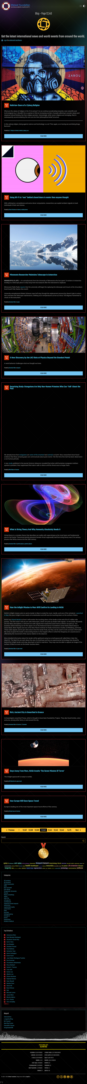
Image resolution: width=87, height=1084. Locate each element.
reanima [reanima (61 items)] (24, 868)
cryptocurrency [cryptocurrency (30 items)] (77, 863)
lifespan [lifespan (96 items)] (80, 866)
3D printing (7, 880)
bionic (6, 917)
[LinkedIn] (64, 1076)
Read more (43, 136)
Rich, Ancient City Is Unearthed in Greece (27, 712)
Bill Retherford (12, 781)
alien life (6, 898)
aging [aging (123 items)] (5, 863)
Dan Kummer (10, 960)
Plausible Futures (9, 1025)
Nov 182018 (6, 105)
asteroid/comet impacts (11, 903)
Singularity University (10, 891)
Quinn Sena (10, 942)
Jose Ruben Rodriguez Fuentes (16, 958)
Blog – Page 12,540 (43, 13)
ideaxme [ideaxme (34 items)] (44, 866)
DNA (5, 886)
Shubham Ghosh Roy (13, 939)
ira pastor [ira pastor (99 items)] (65, 866)
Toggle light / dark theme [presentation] (84, 6)
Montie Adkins (11, 997)
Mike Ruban (11, 470)
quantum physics (28, 544)
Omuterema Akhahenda (14, 962)
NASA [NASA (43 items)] (12, 868)
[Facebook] (58, 1076)
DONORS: (38, 1060)
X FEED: (33, 1058)
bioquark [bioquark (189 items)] (39, 863)
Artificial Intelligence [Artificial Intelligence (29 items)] (25, 863)
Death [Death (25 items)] (83, 863)
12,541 (50, 830)
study (11, 463)
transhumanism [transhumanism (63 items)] (72, 868)
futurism (17, 470)
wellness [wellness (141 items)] (80, 868)
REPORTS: (47, 1063)
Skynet (6, 893)
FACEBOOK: (32, 1053)
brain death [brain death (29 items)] (69, 863)
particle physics (20, 544)
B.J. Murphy (11, 131)
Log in (5, 40)
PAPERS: (46, 1068)
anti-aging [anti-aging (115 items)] (17, 863)
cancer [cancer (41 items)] (72, 863)
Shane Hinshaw (12, 210)
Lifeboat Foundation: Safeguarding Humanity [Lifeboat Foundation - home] (39, 6)
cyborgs (25, 131)
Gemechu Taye (11, 951)
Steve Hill (9, 985)
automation (7, 909)
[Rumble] (71, 1076)
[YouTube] (68, 1076)
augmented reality (9, 907)
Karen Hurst (10, 955)
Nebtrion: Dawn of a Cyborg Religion (25, 105)
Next (77, 830)
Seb (8, 990)
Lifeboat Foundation (12, 1077)
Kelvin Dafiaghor (11, 953)
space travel (19, 649)
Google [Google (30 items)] (24, 866)
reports (22, 287)
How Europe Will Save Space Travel (24, 801)
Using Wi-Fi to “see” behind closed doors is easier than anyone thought (39, 197)
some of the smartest (37, 455)
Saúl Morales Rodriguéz (14, 937)
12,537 (25, 830)
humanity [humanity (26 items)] (40, 866)
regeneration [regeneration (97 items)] (38, 868)
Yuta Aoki (9, 969)
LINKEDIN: (33, 1055)
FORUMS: (39, 1071)
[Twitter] (61, 1076)
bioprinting (7, 919)
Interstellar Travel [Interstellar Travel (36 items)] (57, 866)
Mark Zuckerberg (9, 895)
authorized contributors (15, 40)
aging (5, 896)
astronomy (7, 905)
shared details (16, 619)
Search (83, 841)
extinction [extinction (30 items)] (13, 866)
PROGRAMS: (47, 1065)
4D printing (7, 882)
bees (5, 910)
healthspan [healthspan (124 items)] (34, 866)
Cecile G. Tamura (12, 967)
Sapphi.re (28, 1077)
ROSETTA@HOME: (32, 1068)
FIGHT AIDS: (34, 1063)
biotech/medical (19, 131)
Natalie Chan (10, 983)
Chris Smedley (11, 1002)
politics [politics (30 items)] (20, 868)
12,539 (37, 830)
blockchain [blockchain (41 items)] (64, 863)
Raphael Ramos (11, 979)
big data (6, 912)
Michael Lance (12, 811)
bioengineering (8, 914)
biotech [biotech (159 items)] (46, 863)
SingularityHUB (8, 1027)
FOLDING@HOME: (33, 1065)
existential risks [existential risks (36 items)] (7, 866)
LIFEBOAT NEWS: (48, 1053)
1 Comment (24, 724)
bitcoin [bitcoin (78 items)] (59, 863)
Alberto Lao (10, 974)
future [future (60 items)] (17, 866)
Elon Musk (7, 889)
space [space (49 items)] (53, 868)
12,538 (30, 830)
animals (50, 455)
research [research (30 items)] (43, 868)
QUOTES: (46, 1071)
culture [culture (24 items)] (81, 863)
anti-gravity (7, 900)
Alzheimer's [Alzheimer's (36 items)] (11, 863)
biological (7, 916)
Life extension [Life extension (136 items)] (73, 866)
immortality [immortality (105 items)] (50, 866)
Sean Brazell (10, 981)
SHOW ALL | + (6, 1004)
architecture (7, 902)
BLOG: (46, 1058)
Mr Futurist (7, 1021)
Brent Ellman (10, 988)
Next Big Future (8, 1023)
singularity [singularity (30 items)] (49, 868)
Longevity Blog (8, 1019)
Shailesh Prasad (11, 946)
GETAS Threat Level (43, 1046)
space (18, 302)
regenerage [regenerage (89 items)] (29, 868)
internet (19, 210)
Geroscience (7, 1017)
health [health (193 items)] (27, 866)
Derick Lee (10, 972)
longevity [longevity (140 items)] (8, 868)
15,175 (69, 830)
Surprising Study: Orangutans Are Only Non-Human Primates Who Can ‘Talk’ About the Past (45, 387)
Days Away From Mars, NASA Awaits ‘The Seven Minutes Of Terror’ (37, 771)
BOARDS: (46, 1060)
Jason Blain (10, 995)
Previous (11, 830)
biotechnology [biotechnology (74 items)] (53, 863)
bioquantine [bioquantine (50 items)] (32, 863)
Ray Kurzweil (8, 887)
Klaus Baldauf (11, 965)
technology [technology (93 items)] (64, 868)
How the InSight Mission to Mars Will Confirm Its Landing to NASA (37, 607)
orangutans (23, 455)
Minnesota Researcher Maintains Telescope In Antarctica (33, 275)
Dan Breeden (10, 944)
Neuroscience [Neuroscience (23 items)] (16, 868)
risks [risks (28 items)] (46, 868)
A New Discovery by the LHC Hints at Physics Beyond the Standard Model (40, 357)
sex (28, 131)
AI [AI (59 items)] (8, 863)
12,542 (56, 830)
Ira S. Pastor (10, 999)
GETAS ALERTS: (48, 1055)
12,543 (62, 830)
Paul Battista (10, 949)
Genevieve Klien (12, 302)
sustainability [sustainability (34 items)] (57, 868)
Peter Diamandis (9, 884)
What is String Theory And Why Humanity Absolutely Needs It (35, 529)
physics (18, 368)
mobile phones (24, 210)
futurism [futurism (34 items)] (20, 866)
